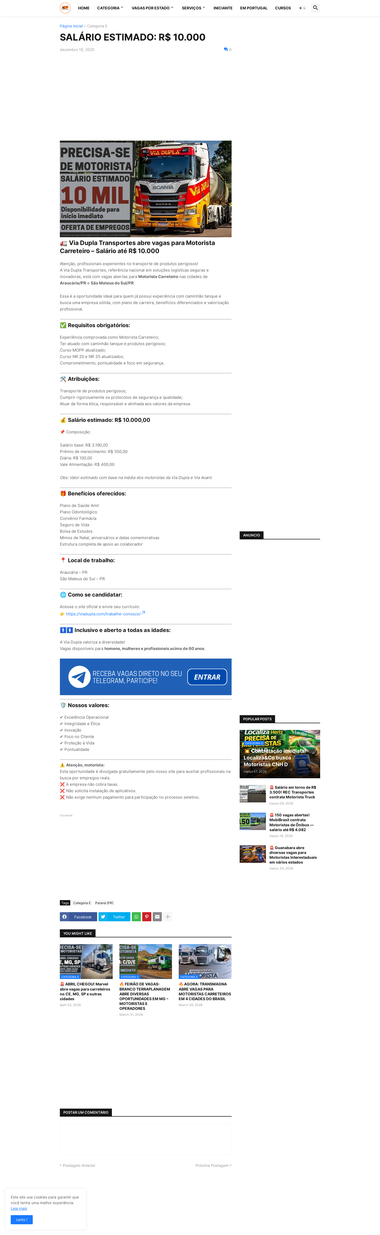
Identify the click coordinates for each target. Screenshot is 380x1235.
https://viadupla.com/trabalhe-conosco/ (106, 613)
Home (84, 8)
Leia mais (19, 1208)
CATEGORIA (108, 8)
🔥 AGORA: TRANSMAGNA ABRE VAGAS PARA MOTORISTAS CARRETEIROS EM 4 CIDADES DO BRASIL (205, 991)
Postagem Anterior (79, 1165)
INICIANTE (223, 8)
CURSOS (283, 8)
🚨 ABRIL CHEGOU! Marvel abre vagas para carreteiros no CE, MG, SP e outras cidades (85, 991)
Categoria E (97, 26)
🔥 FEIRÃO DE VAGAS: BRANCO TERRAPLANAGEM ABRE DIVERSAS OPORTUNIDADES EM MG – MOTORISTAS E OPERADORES (144, 996)
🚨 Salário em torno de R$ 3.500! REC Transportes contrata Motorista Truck (292, 792)
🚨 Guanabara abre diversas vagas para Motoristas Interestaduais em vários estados (293, 855)
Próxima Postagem (212, 1165)
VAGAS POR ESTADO (151, 8)
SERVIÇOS (191, 8)
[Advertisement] (146, 96)
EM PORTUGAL (254, 8)
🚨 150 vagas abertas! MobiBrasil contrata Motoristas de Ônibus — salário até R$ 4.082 (291, 822)
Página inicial (71, 26)
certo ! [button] (21, 1219)
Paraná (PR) (104, 903)
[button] (302, 8)
